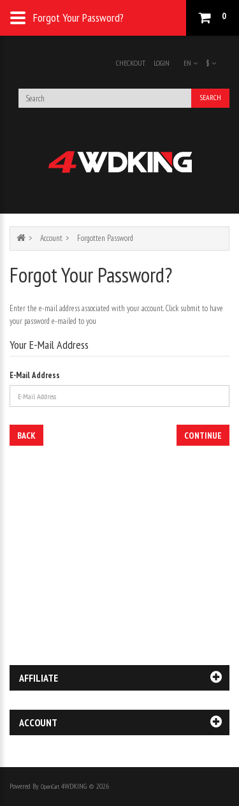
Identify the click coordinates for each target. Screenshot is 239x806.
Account (51, 238)
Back (26, 435)
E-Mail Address (35, 375)
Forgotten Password (105, 238)
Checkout (130, 63)
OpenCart (50, 786)
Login (162, 63)
